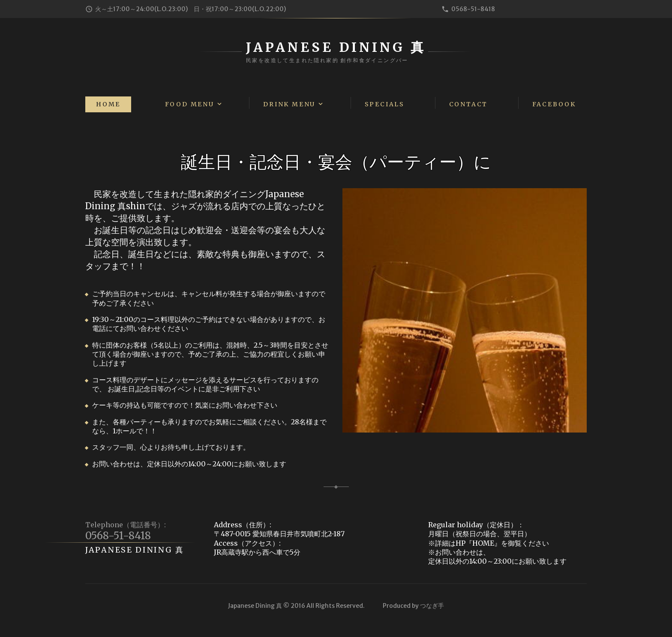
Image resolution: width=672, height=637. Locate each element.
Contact (468, 104)
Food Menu (189, 104)
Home (108, 104)
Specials (385, 104)
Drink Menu (289, 104)
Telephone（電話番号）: (125, 524)
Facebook (554, 104)
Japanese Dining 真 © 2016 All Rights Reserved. (296, 606)
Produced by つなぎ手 (413, 606)
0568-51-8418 (473, 9)
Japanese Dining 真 (134, 550)
